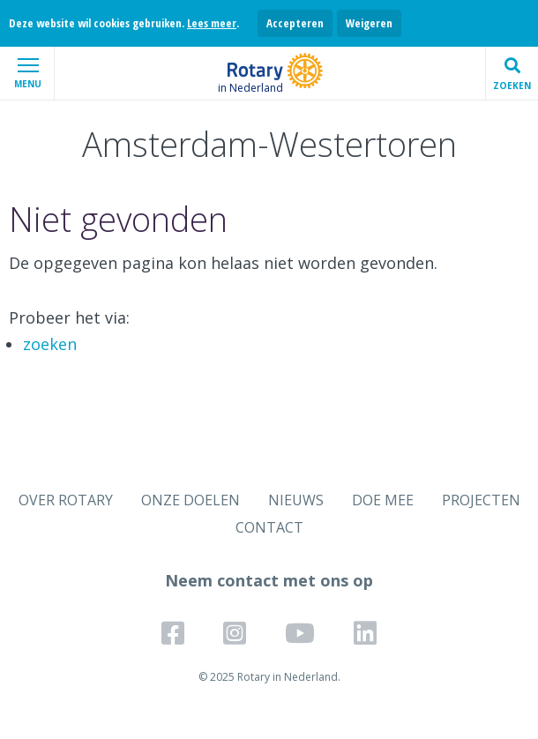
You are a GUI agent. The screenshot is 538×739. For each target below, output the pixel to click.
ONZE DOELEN (190, 500)
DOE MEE (383, 500)
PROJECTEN (481, 500)
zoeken (50, 344)
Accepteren (295, 23)
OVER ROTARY (66, 500)
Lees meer (211, 23)
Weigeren (369, 23)
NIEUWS (296, 500)
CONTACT (269, 527)
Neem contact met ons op (269, 580)
